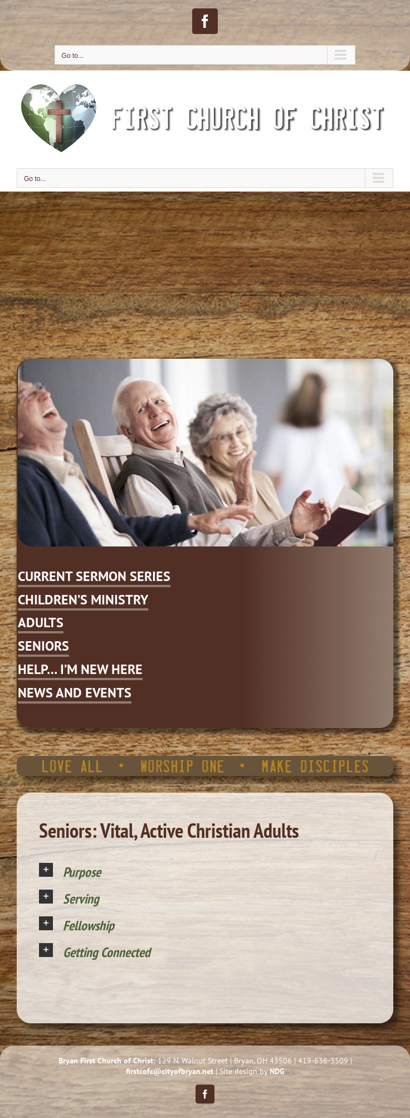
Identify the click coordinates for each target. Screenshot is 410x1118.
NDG (277, 1071)
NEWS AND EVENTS (74, 692)
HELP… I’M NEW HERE (80, 669)
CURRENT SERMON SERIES (94, 576)
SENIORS (43, 646)
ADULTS (41, 622)
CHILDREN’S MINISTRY (83, 599)
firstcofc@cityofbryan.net (169, 1071)
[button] (205, 870)
